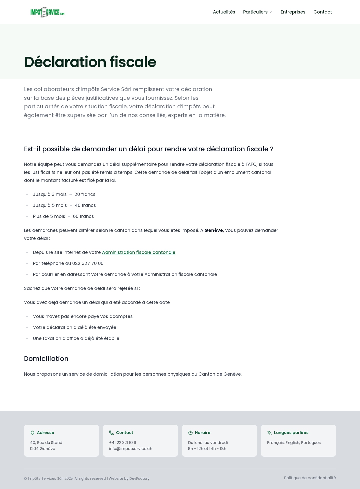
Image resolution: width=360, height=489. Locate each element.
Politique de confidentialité (310, 478)
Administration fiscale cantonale (139, 252)
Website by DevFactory (129, 478)
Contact (323, 12)
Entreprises (293, 12)
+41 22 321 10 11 (122, 442)
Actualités (224, 12)
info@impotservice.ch (130, 448)
